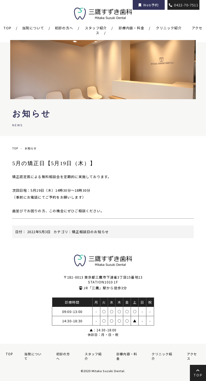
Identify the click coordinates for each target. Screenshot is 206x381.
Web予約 (149, 5)
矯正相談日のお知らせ (90, 231)
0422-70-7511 (183, 5)
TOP (9, 354)
